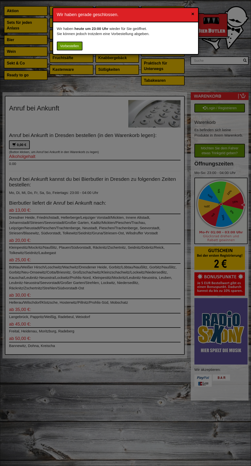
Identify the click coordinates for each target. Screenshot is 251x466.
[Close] (192, 13)
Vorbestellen (69, 46)
